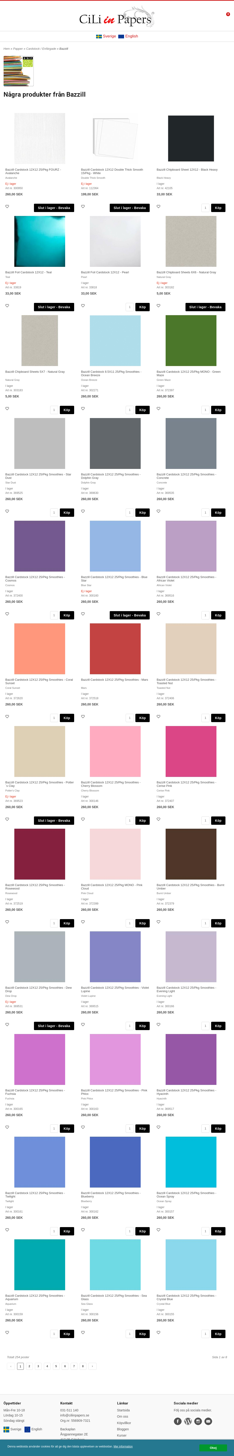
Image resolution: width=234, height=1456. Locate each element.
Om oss (122, 1416)
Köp (218, 208)
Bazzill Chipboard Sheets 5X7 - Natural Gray (35, 371)
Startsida (123, 1410)
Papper (18, 48)
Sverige (106, 36)
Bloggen (123, 1429)
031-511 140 (69, 1410)
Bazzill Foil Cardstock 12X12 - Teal (28, 272)
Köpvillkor (124, 1423)
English (128, 36)
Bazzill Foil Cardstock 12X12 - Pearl (105, 272)
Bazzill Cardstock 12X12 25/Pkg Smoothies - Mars (114, 679)
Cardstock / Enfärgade (41, 48)
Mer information (123, 1446)
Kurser (122, 1435)
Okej (213, 1448)
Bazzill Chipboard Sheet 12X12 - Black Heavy (187, 169)
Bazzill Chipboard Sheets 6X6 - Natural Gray (186, 272)
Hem (6, 48)
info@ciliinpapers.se (74, 1415)
